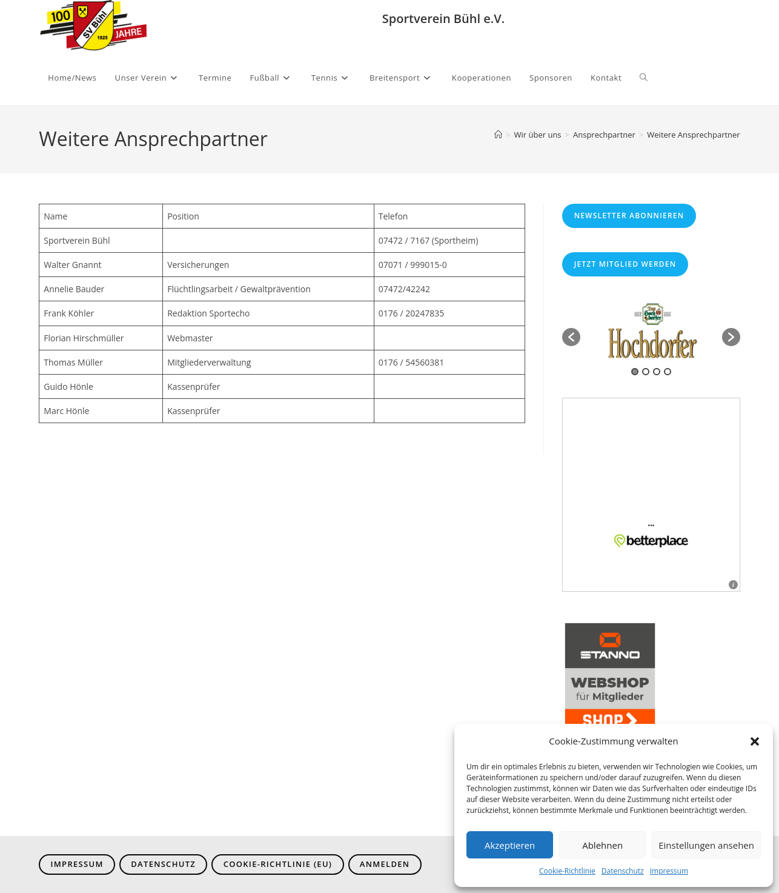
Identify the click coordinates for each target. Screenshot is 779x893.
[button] (755, 741)
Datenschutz (623, 871)
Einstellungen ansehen (706, 845)
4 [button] (667, 371)
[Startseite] (498, 134)
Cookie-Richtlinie (567, 871)
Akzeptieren (510, 845)
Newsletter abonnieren (629, 215)
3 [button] (656, 371)
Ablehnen (602, 845)
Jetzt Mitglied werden (625, 264)
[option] (651, 331)
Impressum (669, 871)
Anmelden (384, 863)
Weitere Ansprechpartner (693, 134)
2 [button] (645, 371)
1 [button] (634, 371)
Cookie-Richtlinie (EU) (278, 863)
